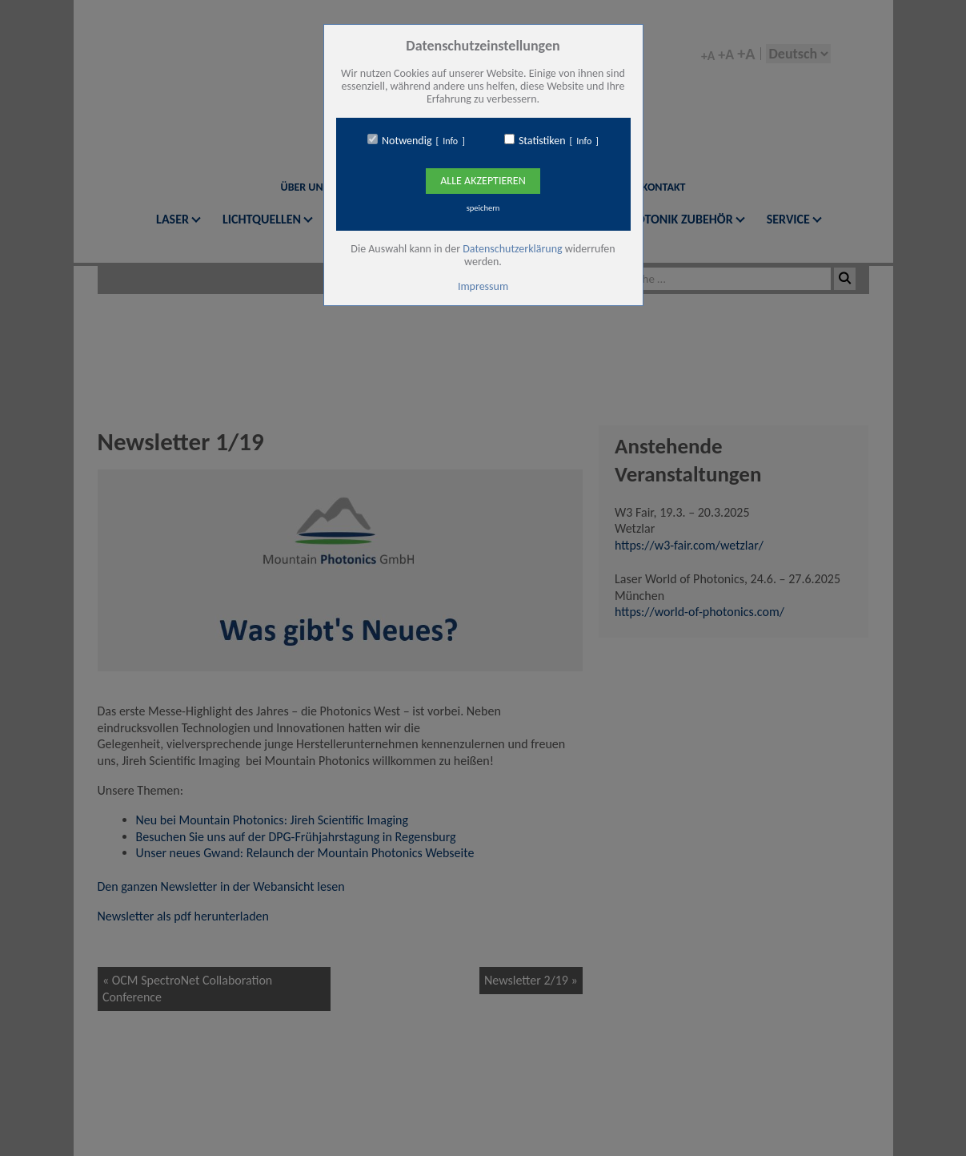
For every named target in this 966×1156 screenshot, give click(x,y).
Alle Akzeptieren (482, 180)
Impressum (483, 286)
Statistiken (542, 141)
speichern (483, 208)
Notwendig (406, 141)
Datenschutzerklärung (512, 249)
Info (450, 141)
